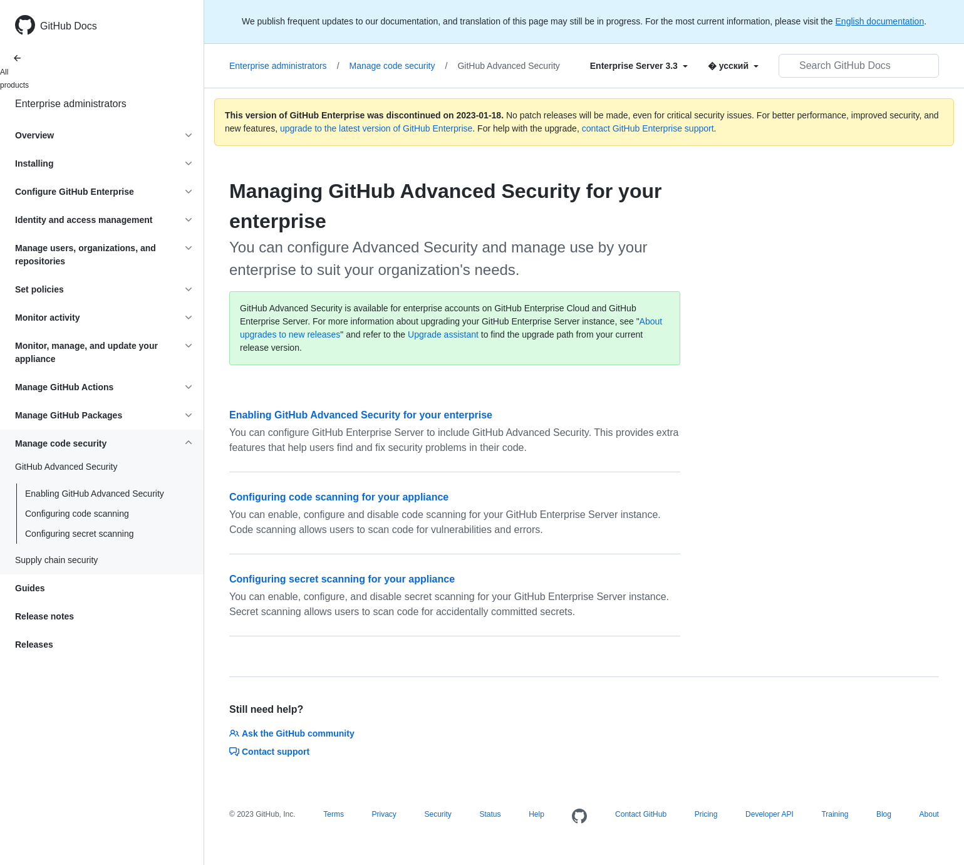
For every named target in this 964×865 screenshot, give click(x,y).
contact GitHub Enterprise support (648, 128)
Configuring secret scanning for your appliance (342, 579)
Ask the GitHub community (292, 733)
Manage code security (399, 66)
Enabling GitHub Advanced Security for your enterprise (360, 415)
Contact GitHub (640, 814)
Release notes (44, 616)
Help (536, 814)
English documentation (880, 21)
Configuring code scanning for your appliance (338, 497)
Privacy (384, 814)
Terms (333, 814)
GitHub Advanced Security (508, 66)
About (929, 814)
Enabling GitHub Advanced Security (94, 494)
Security (437, 814)
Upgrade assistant (443, 334)
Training (834, 814)
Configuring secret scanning (79, 534)
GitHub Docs (68, 26)
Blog (883, 814)
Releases (34, 645)
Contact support (269, 752)
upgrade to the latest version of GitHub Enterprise (376, 128)
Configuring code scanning (77, 514)
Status (489, 814)
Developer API (769, 814)
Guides (29, 588)
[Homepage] (579, 817)
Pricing (706, 814)
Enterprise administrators (71, 103)
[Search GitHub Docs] (859, 66)
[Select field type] (639, 66)
